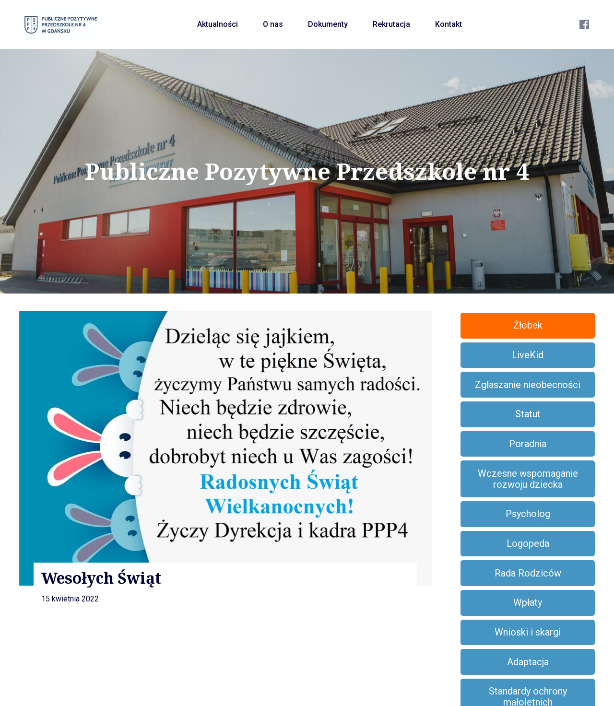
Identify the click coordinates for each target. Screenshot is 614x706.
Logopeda (528, 543)
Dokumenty (328, 24)
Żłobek (528, 325)
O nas (273, 24)
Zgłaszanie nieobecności (527, 384)
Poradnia (527, 443)
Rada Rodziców (528, 573)
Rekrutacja (391, 24)
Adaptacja (528, 662)
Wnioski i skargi (528, 632)
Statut (528, 414)
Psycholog (528, 513)
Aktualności (217, 24)
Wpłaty (527, 602)
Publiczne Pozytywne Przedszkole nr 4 (307, 171)
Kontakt (448, 24)
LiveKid (527, 355)
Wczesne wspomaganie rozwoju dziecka (528, 479)
